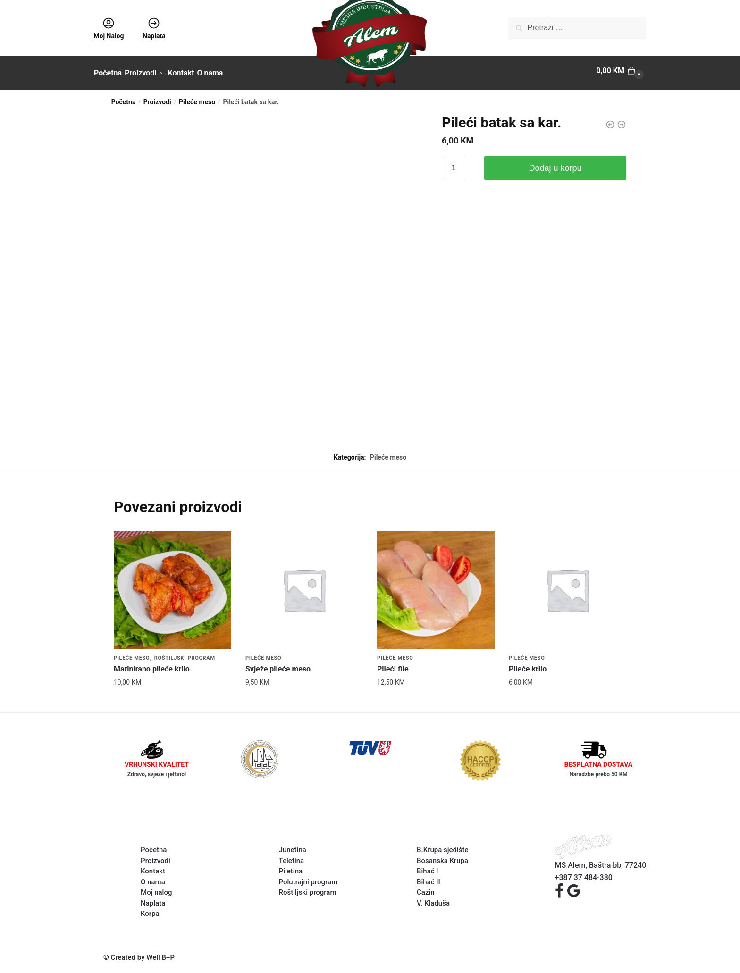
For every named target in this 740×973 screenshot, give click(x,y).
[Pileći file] (436, 585)
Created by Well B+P (143, 952)
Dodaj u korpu (555, 163)
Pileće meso (197, 97)
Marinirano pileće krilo (152, 663)
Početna (123, 97)
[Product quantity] (453, 163)
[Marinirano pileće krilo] (172, 585)
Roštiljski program (184, 653)
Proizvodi (157, 97)
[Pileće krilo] (567, 585)
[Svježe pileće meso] (304, 585)
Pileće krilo (528, 663)
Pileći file (393, 663)
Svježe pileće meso (278, 663)
